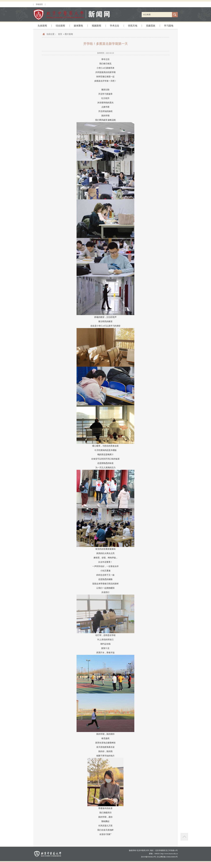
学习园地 (168, 25)
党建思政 (150, 25)
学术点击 (114, 25)
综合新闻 (60, 25)
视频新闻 (96, 25)
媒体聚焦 (78, 25)
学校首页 (39, 4)
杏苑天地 (132, 25)
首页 (60, 34)
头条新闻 (42, 25)
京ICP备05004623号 (148, 857)
